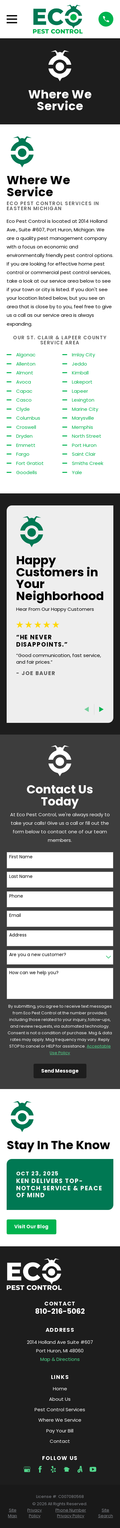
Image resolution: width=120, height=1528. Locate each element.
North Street (86, 436)
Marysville (83, 418)
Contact (60, 1441)
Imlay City (83, 354)
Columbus (28, 418)
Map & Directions (60, 1359)
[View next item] (101, 709)
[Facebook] (40, 1469)
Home (60, 1388)
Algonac (25, 354)
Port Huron (84, 445)
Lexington (83, 400)
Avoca (23, 382)
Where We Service (59, 1420)
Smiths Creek (87, 463)
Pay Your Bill (59, 1430)
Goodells (26, 472)
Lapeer (80, 391)
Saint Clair (84, 454)
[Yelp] (53, 1469)
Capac (24, 391)
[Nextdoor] (66, 1469)
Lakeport (82, 382)
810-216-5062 (60, 1311)
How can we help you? (34, 972)
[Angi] (80, 1469)
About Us (60, 1399)
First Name (21, 857)
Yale (77, 472)
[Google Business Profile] (27, 1469)
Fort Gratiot (30, 463)
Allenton (25, 363)
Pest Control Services (60, 1409)
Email (15, 915)
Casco (24, 400)
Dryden (24, 436)
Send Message (60, 1071)
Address (18, 935)
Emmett (25, 445)
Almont (24, 372)
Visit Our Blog (31, 1226)
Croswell (26, 427)
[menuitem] (13, 1513)
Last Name (21, 876)
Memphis (82, 427)
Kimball (80, 372)
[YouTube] (93, 1469)
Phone (16, 896)
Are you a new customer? (37, 954)
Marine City (85, 409)
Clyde (23, 409)
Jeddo (79, 363)
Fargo (22, 454)
